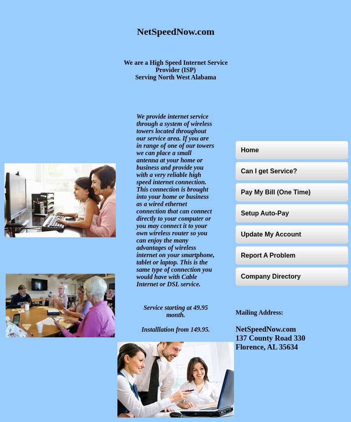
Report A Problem (268, 255)
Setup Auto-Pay (265, 213)
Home (250, 150)
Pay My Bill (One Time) (276, 192)
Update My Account (271, 234)
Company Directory (271, 276)
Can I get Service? (269, 171)
